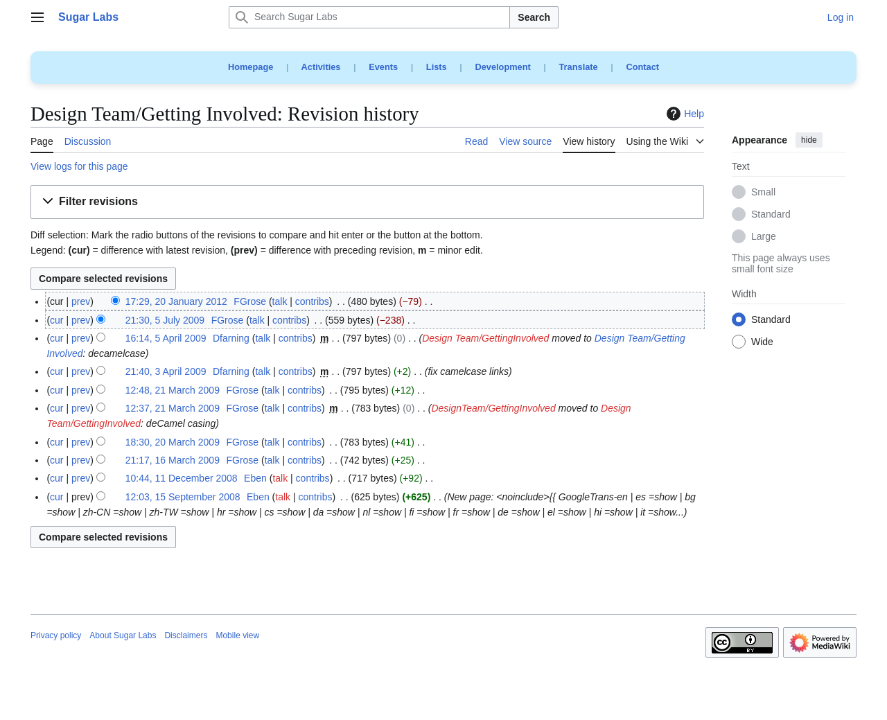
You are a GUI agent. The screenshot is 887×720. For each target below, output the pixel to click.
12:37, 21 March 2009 (172, 408)
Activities (321, 67)
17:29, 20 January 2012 (176, 301)
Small (763, 192)
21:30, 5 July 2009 (164, 320)
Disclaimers (185, 635)
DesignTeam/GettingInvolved (493, 408)
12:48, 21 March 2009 (172, 390)
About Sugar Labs (122, 635)
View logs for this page (79, 166)
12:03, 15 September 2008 (182, 496)
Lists (436, 67)
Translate (578, 67)
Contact (642, 67)
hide (809, 140)
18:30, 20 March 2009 (172, 442)
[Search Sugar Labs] (369, 17)
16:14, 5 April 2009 (166, 338)
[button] (367, 202)
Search (534, 17)
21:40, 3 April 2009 (166, 371)
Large (763, 237)
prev (80, 301)
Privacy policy (55, 635)
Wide (762, 342)
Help (683, 114)
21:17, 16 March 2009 (172, 460)
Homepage (250, 67)
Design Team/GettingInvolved (485, 338)
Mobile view (237, 635)
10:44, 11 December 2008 (181, 478)
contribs (312, 301)
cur (56, 320)
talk (280, 301)
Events (383, 67)
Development (502, 67)
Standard (771, 214)
